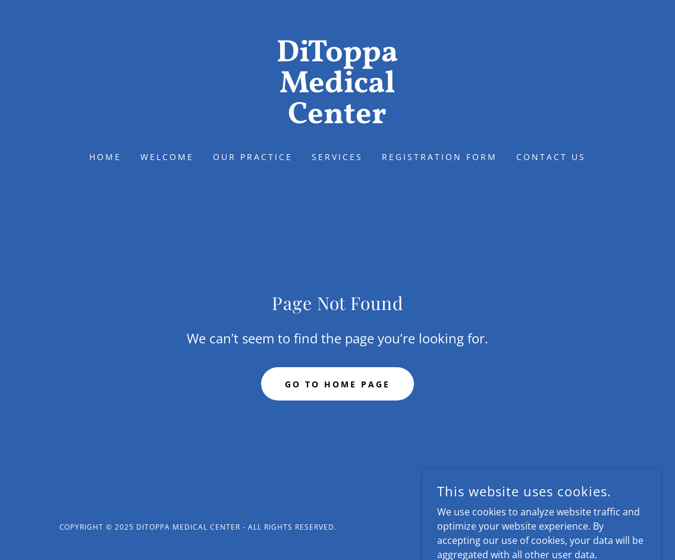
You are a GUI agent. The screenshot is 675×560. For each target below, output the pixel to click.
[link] (337, 119)
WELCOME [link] (167, 156)
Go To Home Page (337, 384)
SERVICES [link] (337, 156)
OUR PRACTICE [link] (253, 156)
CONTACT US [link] (551, 156)
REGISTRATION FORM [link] (439, 156)
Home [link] (105, 156)
